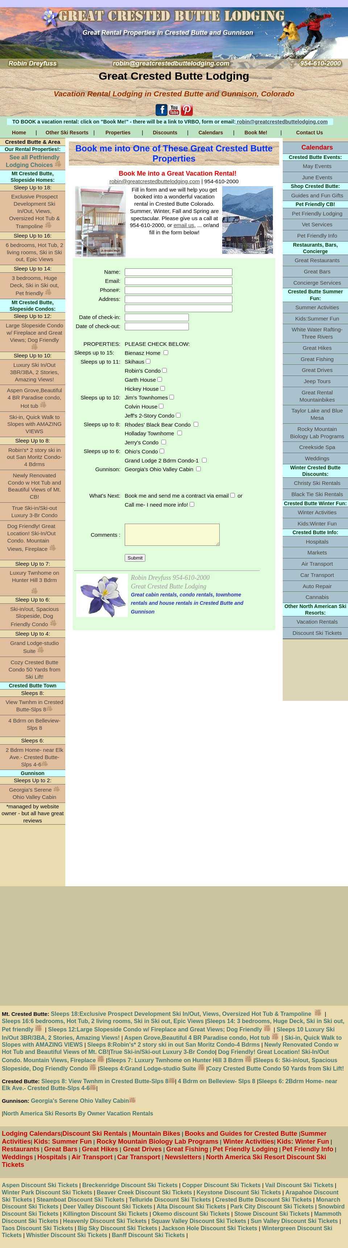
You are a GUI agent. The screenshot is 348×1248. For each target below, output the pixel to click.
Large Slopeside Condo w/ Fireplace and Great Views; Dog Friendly (34, 336)
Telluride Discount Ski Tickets (170, 1200)
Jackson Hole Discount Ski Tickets (209, 1228)
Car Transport (317, 575)
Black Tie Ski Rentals (317, 494)
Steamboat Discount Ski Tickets (80, 1200)
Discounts (165, 132)
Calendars (211, 132)
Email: (112, 281)
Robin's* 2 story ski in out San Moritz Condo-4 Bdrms (34, 457)
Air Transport (317, 564)
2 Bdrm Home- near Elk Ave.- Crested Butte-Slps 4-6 (34, 757)
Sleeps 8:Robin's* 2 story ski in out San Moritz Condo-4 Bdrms (173, 1045)
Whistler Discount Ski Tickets (66, 1235)
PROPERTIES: (101, 344)
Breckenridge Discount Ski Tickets (130, 1185)
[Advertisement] (32, 855)
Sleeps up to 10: (100, 397)
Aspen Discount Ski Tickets (40, 1185)
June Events (317, 177)
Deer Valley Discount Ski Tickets (106, 1206)
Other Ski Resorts (67, 132)
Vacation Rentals (317, 622)
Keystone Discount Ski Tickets (238, 1192)
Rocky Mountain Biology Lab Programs (317, 432)
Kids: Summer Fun (63, 1141)
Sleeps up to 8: (102, 424)
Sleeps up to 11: (100, 362)
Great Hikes (317, 348)
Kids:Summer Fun (317, 318)
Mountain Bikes (156, 1133)
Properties (117, 132)
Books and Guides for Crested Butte (242, 1133)
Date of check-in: (99, 317)
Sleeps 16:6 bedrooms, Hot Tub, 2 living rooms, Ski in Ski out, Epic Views (103, 1021)
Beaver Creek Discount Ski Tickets (144, 1192)
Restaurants (21, 1149)
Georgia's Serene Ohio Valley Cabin (34, 793)
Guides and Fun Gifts (317, 195)
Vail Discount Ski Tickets (299, 1185)
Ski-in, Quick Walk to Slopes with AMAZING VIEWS (34, 424)
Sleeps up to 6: (102, 451)
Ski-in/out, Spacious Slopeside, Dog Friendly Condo (34, 617)
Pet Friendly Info (317, 236)
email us (184, 225)
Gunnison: (107, 469)
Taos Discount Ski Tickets (37, 1228)
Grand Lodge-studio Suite (34, 647)
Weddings (317, 458)
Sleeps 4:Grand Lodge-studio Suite (151, 1068)
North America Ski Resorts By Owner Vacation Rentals (78, 1113)
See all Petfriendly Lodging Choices (33, 161)
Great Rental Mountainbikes (317, 396)
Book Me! (256, 132)
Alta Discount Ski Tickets (190, 1206)
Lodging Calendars (31, 1133)
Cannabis (317, 597)
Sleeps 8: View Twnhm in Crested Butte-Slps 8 (107, 1081)
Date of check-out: (98, 326)
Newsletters (183, 1157)
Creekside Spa (317, 447)
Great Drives (317, 370)
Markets (317, 552)
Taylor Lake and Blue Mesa (317, 414)
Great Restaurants (317, 260)
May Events (317, 166)
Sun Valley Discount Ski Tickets (294, 1221)
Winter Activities (317, 512)
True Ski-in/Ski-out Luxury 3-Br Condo (34, 511)
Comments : (105, 535)
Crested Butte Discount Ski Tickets (263, 1200)
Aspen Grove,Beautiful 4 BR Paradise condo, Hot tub (34, 398)
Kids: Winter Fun (303, 1141)
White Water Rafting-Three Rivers (317, 333)
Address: (109, 299)
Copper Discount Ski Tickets (221, 1185)
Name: (112, 272)
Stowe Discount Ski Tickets (272, 1214)
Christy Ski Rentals (317, 483)
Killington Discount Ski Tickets (105, 1214)
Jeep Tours (317, 381)
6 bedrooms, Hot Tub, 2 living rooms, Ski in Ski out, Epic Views (34, 252)
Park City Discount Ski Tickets (272, 1206)
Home (19, 132)
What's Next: (104, 496)
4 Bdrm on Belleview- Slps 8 (34, 724)
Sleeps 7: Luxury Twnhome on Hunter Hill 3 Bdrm (175, 1060)
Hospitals (317, 542)
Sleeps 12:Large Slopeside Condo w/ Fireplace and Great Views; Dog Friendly (159, 1029)
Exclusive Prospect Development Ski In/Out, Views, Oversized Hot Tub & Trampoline (34, 211)
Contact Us (309, 132)
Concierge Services (317, 283)
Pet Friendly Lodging (317, 213)
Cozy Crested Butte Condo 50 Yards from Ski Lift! (35, 669)
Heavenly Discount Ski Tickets (105, 1221)
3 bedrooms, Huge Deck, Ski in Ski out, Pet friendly (34, 286)
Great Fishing (317, 359)
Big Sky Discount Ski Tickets (117, 1228)
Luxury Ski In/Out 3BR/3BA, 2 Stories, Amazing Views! (34, 372)
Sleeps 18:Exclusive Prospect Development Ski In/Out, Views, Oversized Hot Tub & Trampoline (188, 1014)
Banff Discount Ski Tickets (148, 1235)
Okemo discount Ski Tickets (191, 1214)
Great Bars (317, 271)
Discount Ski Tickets (317, 633)
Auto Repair (317, 586)
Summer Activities (317, 307)
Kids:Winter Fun (317, 523)
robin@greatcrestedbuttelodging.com (282, 122)
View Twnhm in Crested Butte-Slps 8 (34, 705)
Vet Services (317, 224)
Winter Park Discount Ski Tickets (47, 1192)
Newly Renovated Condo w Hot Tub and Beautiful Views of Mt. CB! (34, 486)
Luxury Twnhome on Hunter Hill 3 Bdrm (34, 576)
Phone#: (110, 290)
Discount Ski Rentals (95, 1133)
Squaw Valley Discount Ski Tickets (198, 1221)
